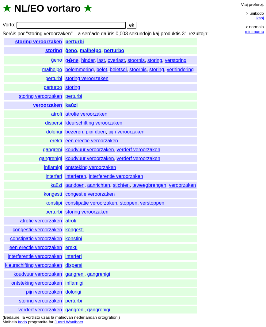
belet (102, 69)
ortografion (108, 317)
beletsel (118, 69)
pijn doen (96, 131)
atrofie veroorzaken (86, 114)
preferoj (256, 4)
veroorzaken (47, 105)
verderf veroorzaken (138, 149)
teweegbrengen (149, 185)
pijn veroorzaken (126, 131)
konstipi (53, 203)
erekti (56, 140)
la (23, 317)
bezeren (74, 131)
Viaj (244, 4)
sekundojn (140, 33)
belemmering (79, 69)
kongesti (53, 194)
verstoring (175, 60)
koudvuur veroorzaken (89, 149)
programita (38, 322)
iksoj (260, 18)
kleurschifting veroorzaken (93, 122)
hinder (88, 60)
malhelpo (90, 50)
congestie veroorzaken (90, 194)
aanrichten (98, 185)
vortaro (64, 8)
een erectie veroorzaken (91, 140)
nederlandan (85, 317)
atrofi (56, 114)
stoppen (128, 203)
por (21, 33)
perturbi (74, 41)
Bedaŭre (11, 317)
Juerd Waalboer (69, 322)
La (78, 33)
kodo (22, 322)
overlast (116, 60)
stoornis (136, 60)
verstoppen (152, 203)
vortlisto (33, 317)
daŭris (107, 33)
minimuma (254, 31)
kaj (156, 33)
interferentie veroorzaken (116, 176)
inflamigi (53, 167)
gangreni (52, 149)
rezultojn (198, 33)
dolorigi (54, 131)
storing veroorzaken (38, 41)
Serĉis (9, 33)
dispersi (53, 122)
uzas (45, 317)
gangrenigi (50, 158)
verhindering (180, 69)
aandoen (74, 185)
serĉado (91, 33)
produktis (170, 33)
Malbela (9, 322)
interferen (75, 176)
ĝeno (71, 50)
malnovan (64, 317)
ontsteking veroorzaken (90, 167)
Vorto (8, 25)
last (101, 60)
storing (53, 50)
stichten (121, 185)
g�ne (71, 60)
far (51, 322)
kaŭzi (71, 105)
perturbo (114, 50)
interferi (54, 176)
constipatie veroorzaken (91, 203)
